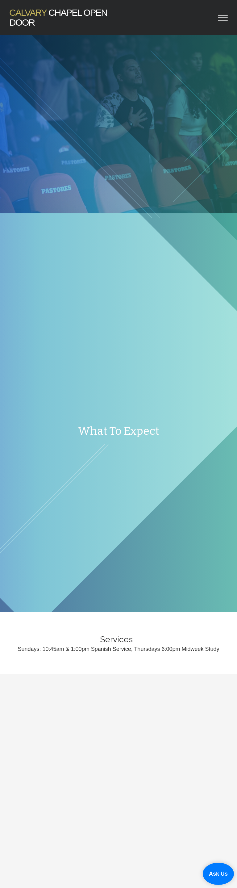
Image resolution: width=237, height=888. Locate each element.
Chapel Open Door (58, 17)
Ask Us (218, 874)
